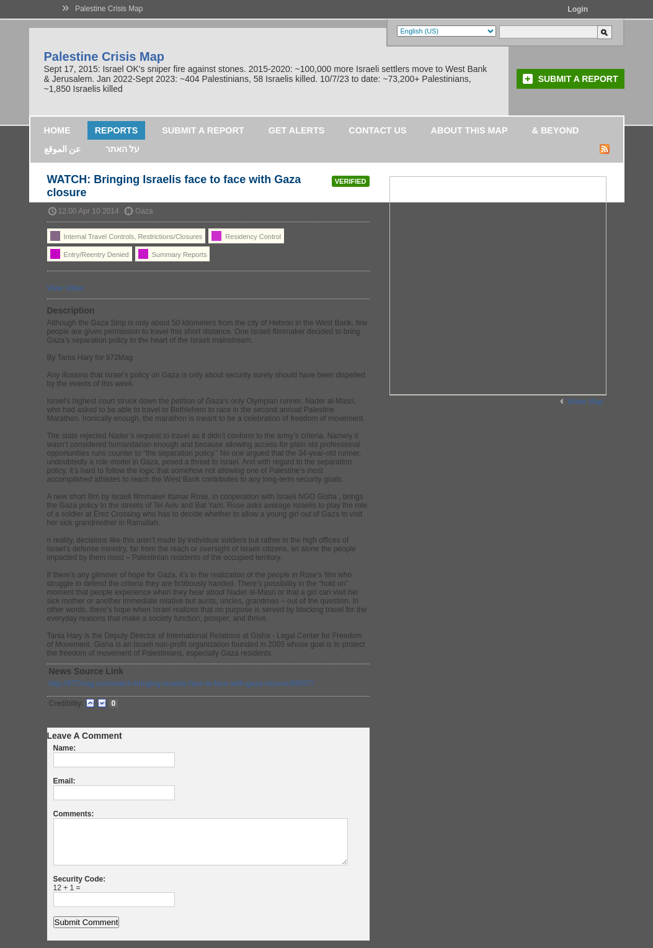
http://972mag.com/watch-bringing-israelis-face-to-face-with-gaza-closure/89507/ (181, 683)
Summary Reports (172, 254)
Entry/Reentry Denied (89, 254)
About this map (469, 130)
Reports (116, 130)
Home (57, 130)
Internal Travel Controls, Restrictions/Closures (126, 236)
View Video (65, 288)
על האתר (122, 149)
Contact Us (377, 130)
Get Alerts (297, 130)
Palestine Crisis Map (109, 8)
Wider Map (585, 401)
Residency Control (246, 236)
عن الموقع (62, 149)
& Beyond (555, 130)
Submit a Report (578, 79)
